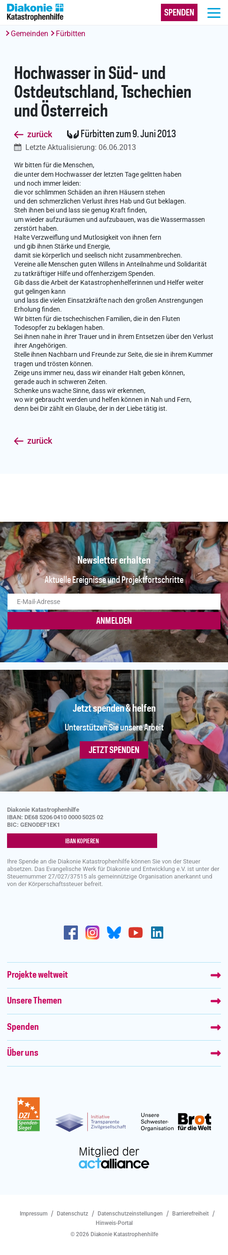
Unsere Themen (34, 1001)
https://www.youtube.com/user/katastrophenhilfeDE (136, 933)
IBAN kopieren (82, 841)
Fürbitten (70, 33)
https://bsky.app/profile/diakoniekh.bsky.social (114, 933)
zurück (39, 134)
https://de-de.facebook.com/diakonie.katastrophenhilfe (71, 933)
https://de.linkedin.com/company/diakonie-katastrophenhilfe (157, 933)
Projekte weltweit (37, 975)
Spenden (23, 1027)
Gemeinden (29, 33)
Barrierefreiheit (190, 1213)
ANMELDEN (114, 621)
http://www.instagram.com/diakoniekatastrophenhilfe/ (92, 933)
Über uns (22, 1053)
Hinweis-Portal (114, 1223)
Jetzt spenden (114, 750)
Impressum (33, 1213)
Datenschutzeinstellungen (130, 1213)
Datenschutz (72, 1213)
